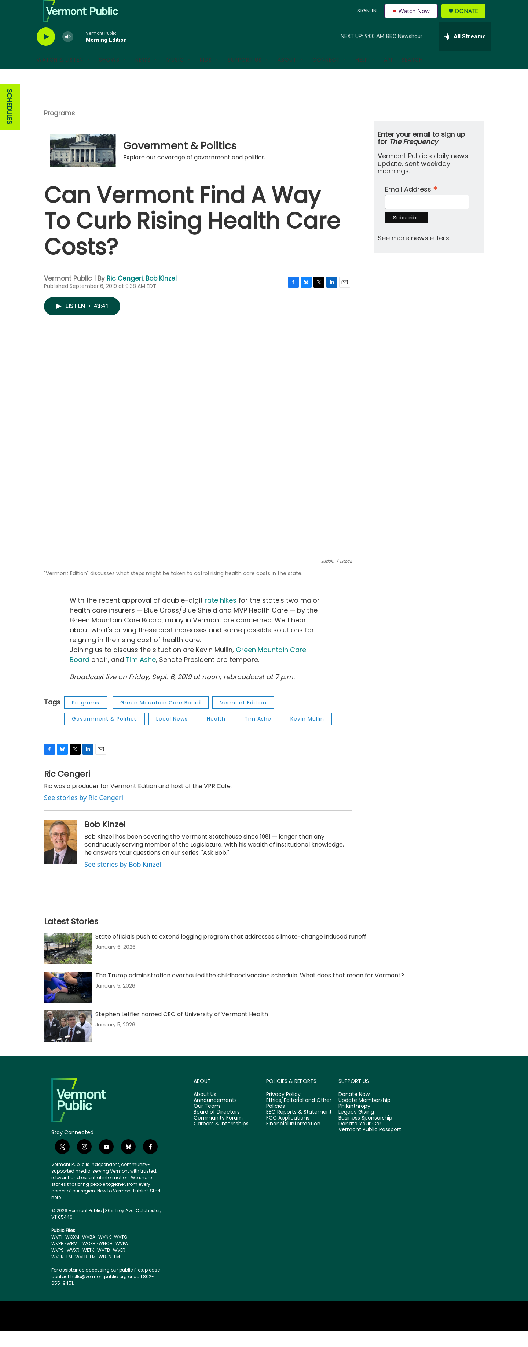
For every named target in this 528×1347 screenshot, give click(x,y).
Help (362, 76)
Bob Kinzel (161, 295)
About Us (205, 1111)
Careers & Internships (221, 1140)
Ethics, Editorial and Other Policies (298, 1120)
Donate (471, 19)
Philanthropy (354, 1123)
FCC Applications (287, 1134)
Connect (326, 76)
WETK (88, 1266)
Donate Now (354, 1111)
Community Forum (218, 1134)
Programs (59, 129)
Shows (109, 76)
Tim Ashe (140, 676)
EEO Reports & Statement (299, 1129)
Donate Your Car (359, 1140)
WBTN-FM (109, 1273)
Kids (206, 76)
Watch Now (412, 19)
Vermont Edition (243, 719)
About (287, 76)
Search (412, 76)
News (143, 76)
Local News (172, 735)
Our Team (207, 1123)
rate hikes (220, 616)
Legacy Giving (356, 1129)
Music (175, 76)
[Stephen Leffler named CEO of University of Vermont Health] (68, 1042)
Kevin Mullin (307, 735)
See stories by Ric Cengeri (83, 814)
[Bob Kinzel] (60, 858)
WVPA (121, 1260)
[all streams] (465, 53)
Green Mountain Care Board (160, 719)
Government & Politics (179, 162)
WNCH (106, 1260)
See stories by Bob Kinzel (122, 880)
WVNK (104, 1253)
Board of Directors (217, 1129)
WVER (119, 1266)
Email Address (411, 205)
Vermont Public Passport (369, 1146)
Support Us (245, 76)
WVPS (57, 1266)
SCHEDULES (9, 123)
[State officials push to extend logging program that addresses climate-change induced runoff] (68, 965)
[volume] (68, 53)
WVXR (73, 1266)
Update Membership (364, 1117)
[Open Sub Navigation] (89, 76)
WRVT (73, 1260)
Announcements (215, 1117)
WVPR (57, 1260)
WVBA (88, 1253)
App (389, 76)
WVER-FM (61, 1273)
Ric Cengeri (125, 295)
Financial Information (293, 1140)
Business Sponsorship (365, 1134)
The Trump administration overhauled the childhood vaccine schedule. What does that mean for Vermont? (249, 992)
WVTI (56, 1253)
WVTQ (120, 1253)
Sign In (366, 19)
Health (216, 735)
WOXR (89, 1260)
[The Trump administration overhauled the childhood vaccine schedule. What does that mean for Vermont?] (68, 1003)
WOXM (72, 1253)
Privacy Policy (283, 1111)
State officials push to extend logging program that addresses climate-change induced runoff (230, 953)
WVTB (103, 1266)
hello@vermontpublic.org (98, 1293)
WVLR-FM (85, 1273)
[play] (46, 53)
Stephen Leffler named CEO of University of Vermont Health (181, 1030)
